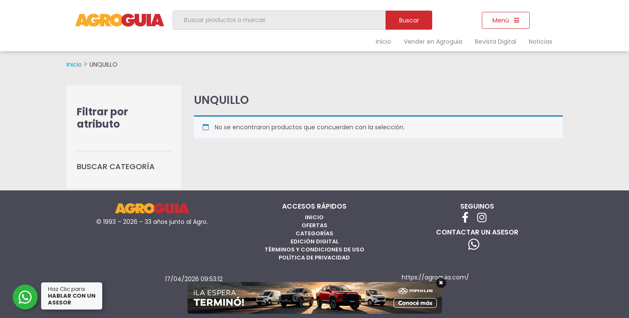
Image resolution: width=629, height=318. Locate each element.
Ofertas (314, 225)
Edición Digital (314, 241)
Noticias (540, 41)
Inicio (383, 41)
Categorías (314, 233)
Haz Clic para (71, 296)
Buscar (409, 20)
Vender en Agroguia (433, 41)
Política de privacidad (314, 258)
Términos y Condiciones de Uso (314, 249)
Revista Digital (495, 41)
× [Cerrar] (441, 283)
